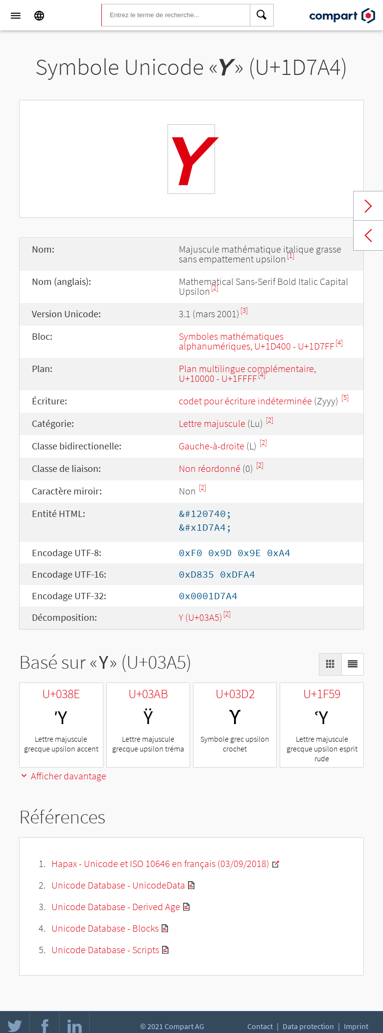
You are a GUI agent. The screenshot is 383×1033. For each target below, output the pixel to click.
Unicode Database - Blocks (105, 928)
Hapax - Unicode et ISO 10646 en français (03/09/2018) (160, 863)
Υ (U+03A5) (200, 617)
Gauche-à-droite (211, 446)
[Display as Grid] (330, 664)
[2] (214, 287)
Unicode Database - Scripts (105, 949)
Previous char (368, 235)
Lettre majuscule (212, 423)
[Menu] (15, 15)
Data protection (308, 1026)
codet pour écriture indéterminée (245, 401)
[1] (290, 255)
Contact (260, 1026)
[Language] (39, 15)
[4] (339, 342)
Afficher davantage (62, 776)
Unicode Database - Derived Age (115, 906)
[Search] (262, 15)
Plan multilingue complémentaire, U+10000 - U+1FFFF (247, 373)
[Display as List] (352, 664)
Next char (368, 206)
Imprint (356, 1026)
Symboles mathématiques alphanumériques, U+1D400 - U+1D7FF (257, 341)
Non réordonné (209, 468)
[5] (345, 397)
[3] (244, 310)
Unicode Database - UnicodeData (118, 885)
